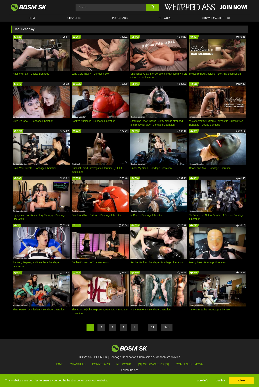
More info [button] (202, 380)
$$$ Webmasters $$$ (153, 364)
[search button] (152, 7)
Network (165, 18)
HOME (32, 18)
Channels (77, 364)
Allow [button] (241, 380)
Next (167, 327)
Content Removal (190, 364)
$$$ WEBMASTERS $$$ (216, 18)
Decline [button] (220, 380)
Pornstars (101, 364)
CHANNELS (74, 18)
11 (152, 327)
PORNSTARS (120, 18)
